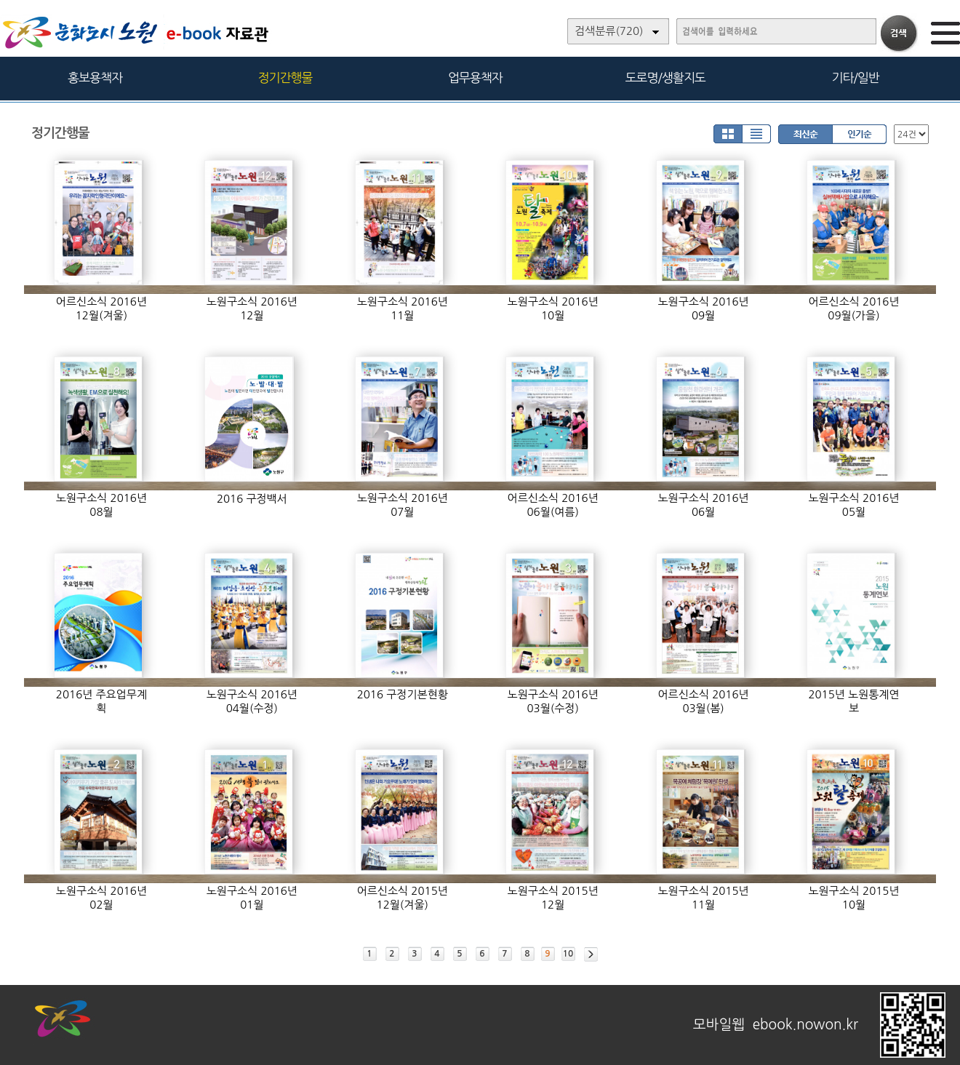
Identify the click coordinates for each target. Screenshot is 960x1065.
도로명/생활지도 (665, 77)
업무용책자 (475, 77)
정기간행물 (285, 77)
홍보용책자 (95, 77)
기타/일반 (855, 77)
